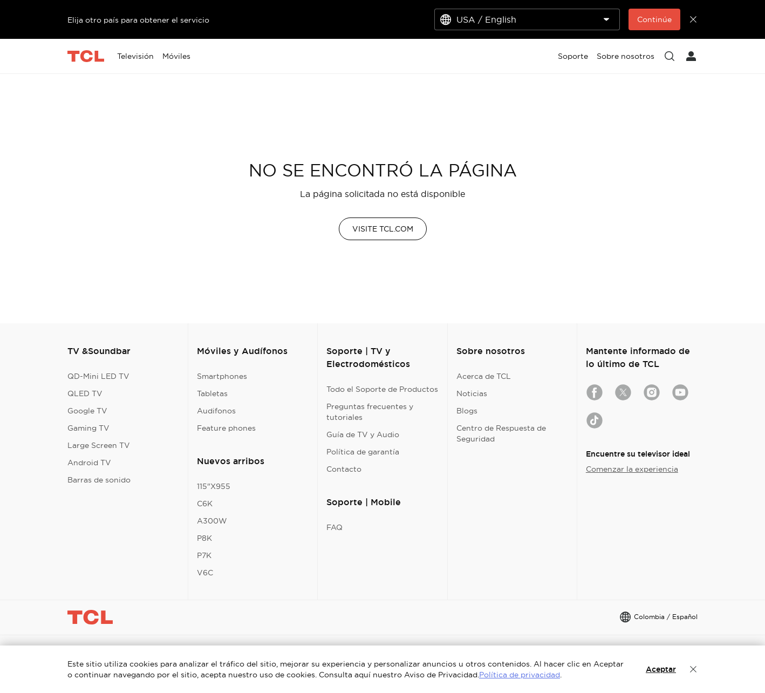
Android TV (89, 462)
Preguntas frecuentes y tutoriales (369, 412)
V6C (205, 573)
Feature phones (226, 428)
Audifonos (216, 411)
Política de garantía (362, 452)
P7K (204, 555)
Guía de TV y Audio (362, 434)
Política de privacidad (519, 675)
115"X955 (213, 486)
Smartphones (222, 376)
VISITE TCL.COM (382, 229)
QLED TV (85, 393)
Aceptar (661, 669)
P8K (204, 538)
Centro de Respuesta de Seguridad (501, 433)
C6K (205, 503)
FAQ (334, 527)
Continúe (654, 19)
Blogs (466, 411)
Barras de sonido (99, 480)
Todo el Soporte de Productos (382, 389)
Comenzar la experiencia (632, 469)
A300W (212, 521)
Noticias (471, 393)
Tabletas (212, 393)
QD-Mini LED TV (98, 376)
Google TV (87, 411)
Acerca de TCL (483, 376)
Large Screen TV (98, 445)
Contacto (343, 469)
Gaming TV (88, 428)
